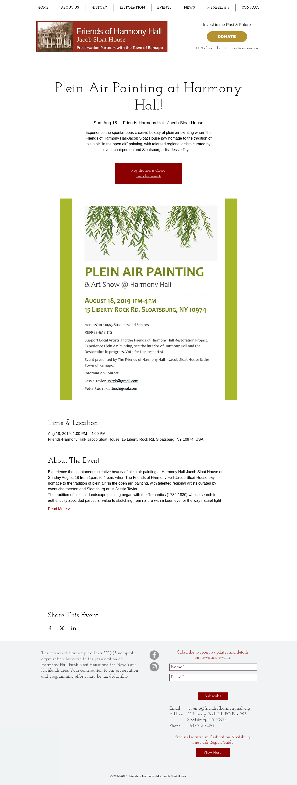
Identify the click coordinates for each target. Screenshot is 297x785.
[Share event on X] (62, 628)
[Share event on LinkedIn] (73, 628)
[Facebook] (154, 655)
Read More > (59, 509)
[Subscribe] (213, 696)
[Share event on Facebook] (50, 628)
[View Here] (213, 752)
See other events (148, 176)
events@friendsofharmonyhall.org (219, 708)
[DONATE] (227, 36)
